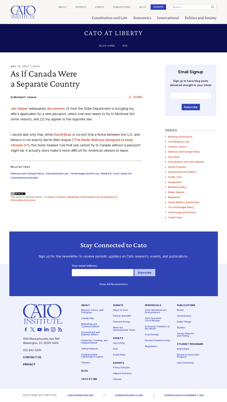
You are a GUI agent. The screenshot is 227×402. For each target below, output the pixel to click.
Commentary (184, 316)
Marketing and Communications (90, 325)
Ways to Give (120, 310)
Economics (142, 18)
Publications (121, 7)
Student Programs (190, 344)
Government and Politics (182, 172)
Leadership (87, 318)
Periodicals (153, 305)
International (168, 18)
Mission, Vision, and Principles (92, 311)
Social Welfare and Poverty (183, 202)
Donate (158, 6)
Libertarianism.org (80, 395)
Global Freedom (177, 167)
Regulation (174, 197)
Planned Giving (121, 322)
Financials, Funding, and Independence (94, 341)
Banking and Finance (180, 136)
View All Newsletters (113, 284)
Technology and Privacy (182, 212)
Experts (81, 7)
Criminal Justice (177, 146)
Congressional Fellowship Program (92, 355)
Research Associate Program (188, 356)
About (62, 7)
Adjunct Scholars (122, 374)
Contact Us (32, 357)
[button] (113, 33)
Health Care (175, 177)
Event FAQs (119, 355)
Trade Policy (175, 217)
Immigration (175, 182)
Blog (142, 7)
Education (174, 156)
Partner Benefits (122, 316)
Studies (181, 328)
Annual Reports (89, 349)
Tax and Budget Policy (181, 207)
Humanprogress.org (129, 395)
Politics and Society (200, 18)
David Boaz (62, 134)
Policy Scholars (121, 368)
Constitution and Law (109, 18)
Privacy (29, 364)
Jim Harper (19, 108)
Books (180, 310)
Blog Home (107, 46)
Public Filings (184, 322)
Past (115, 349)
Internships (183, 349)
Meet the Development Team (124, 329)
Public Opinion (176, 192)
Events (99, 7)
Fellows (117, 379)
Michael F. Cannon (25, 97)
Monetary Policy (177, 187)
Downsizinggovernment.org (184, 395)
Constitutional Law (179, 141)
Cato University (185, 363)
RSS (125, 46)
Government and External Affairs (90, 333)
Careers (85, 363)
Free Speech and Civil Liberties (186, 161)
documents (56, 108)
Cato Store (89, 379)
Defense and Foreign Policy (184, 151)
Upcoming (118, 343)
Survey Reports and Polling (185, 334)
